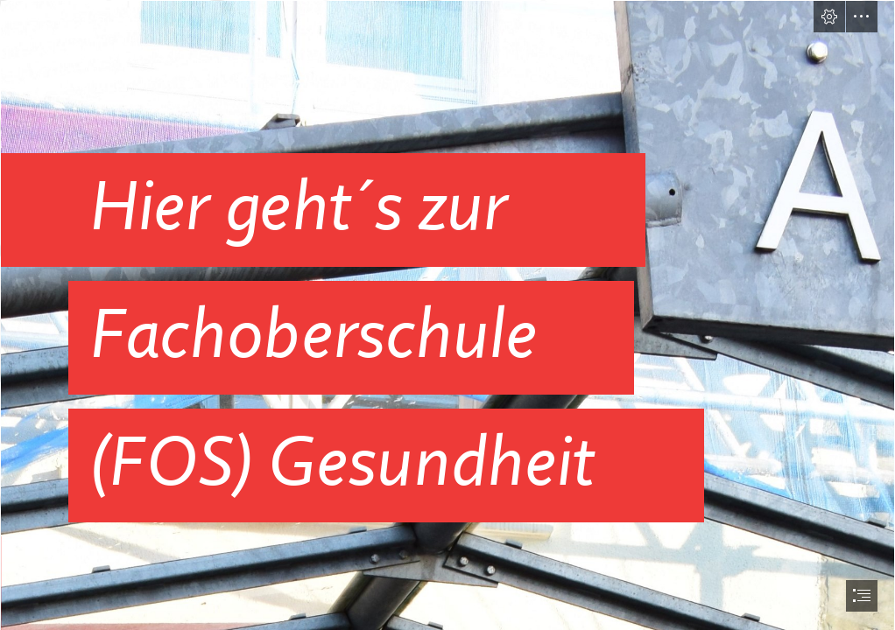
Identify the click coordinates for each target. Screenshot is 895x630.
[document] (447, 315)
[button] (829, 16)
